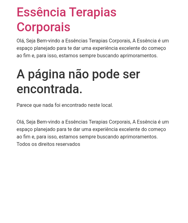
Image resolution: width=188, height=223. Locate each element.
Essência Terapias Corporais (67, 19)
